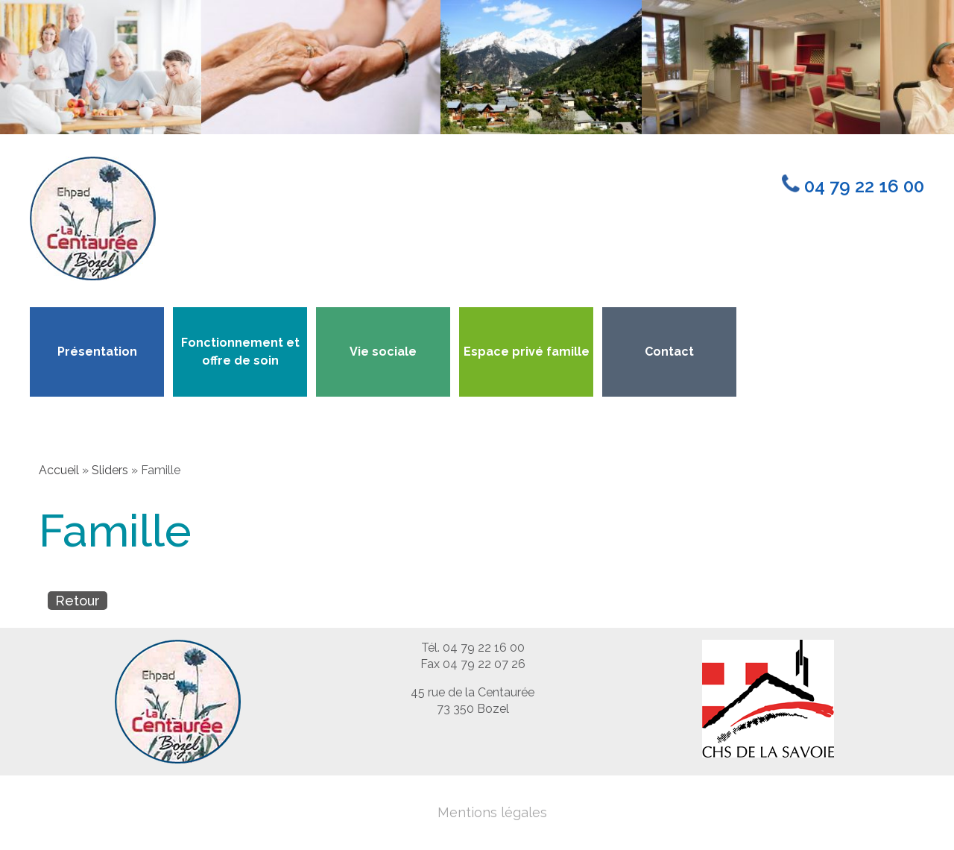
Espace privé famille (527, 351)
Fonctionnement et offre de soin (240, 352)
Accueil (59, 470)
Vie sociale (383, 351)
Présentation (97, 351)
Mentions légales (492, 812)
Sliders (110, 470)
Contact (669, 351)
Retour (77, 600)
